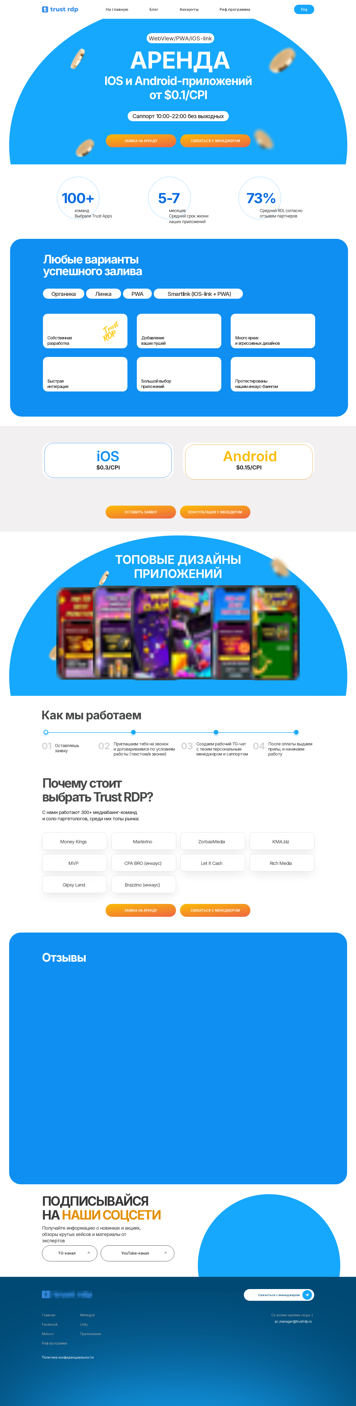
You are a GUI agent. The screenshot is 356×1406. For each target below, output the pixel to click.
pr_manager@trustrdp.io (293, 1321)
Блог (153, 9)
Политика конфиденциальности (68, 1357)
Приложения (90, 1334)
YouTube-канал (135, 1253)
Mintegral (87, 1315)
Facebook (50, 1324)
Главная (48, 1315)
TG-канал (67, 1253)
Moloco (48, 1334)
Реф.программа (235, 9)
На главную (117, 9)
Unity (84, 1324)
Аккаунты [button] (189, 9)
